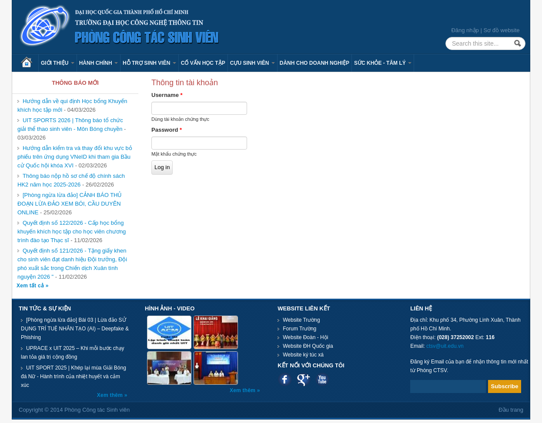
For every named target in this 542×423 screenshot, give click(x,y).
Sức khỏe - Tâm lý (383, 63)
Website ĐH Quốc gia (308, 346)
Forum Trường (299, 329)
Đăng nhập (464, 30)
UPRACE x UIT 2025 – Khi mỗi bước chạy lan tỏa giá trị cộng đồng (72, 352)
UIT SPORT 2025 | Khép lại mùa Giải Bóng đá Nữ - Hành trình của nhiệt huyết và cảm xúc (73, 376)
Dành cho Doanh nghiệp (314, 63)
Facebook (285, 379)
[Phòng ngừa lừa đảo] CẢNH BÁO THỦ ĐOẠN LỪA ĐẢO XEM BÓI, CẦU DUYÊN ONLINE (69, 204)
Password (166, 130)
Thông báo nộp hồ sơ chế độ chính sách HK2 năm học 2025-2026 (71, 180)
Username (167, 95)
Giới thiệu (57, 63)
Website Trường (301, 320)
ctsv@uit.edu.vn (445, 346)
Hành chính (98, 63)
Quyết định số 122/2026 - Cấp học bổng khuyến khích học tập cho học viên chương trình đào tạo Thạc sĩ (71, 231)
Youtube (322, 379)
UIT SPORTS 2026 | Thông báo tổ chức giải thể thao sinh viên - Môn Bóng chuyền (70, 124)
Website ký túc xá (303, 355)
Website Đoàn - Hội (305, 337)
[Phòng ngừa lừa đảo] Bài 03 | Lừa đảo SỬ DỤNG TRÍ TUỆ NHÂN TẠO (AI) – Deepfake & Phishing (75, 328)
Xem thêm (110, 395)
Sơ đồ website (501, 30)
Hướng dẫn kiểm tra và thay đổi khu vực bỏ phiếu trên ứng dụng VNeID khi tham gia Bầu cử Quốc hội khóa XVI (74, 157)
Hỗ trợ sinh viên (149, 63)
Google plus (303, 379)
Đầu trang (511, 409)
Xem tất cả (31, 286)
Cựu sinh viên (252, 63)
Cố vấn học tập (203, 63)
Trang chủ (29, 63)
